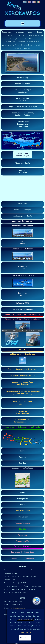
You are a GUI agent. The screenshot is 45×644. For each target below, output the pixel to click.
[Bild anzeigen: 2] (32, 339)
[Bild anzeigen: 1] (12, 339)
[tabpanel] (22, 40)
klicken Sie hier (25, 632)
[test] (22, 77)
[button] (22, 63)
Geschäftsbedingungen (25, 619)
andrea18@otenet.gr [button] (18, 608)
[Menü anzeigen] (22, 23)
